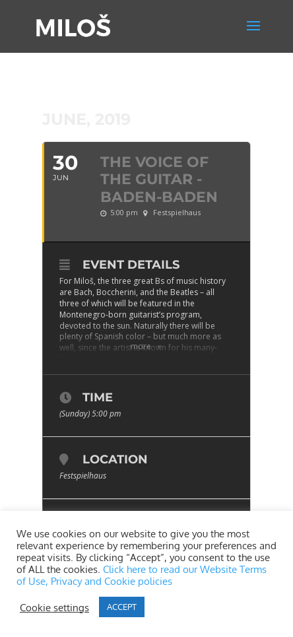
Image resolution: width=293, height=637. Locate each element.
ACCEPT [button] (122, 606)
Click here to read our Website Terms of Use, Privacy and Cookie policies (141, 575)
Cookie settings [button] (54, 607)
